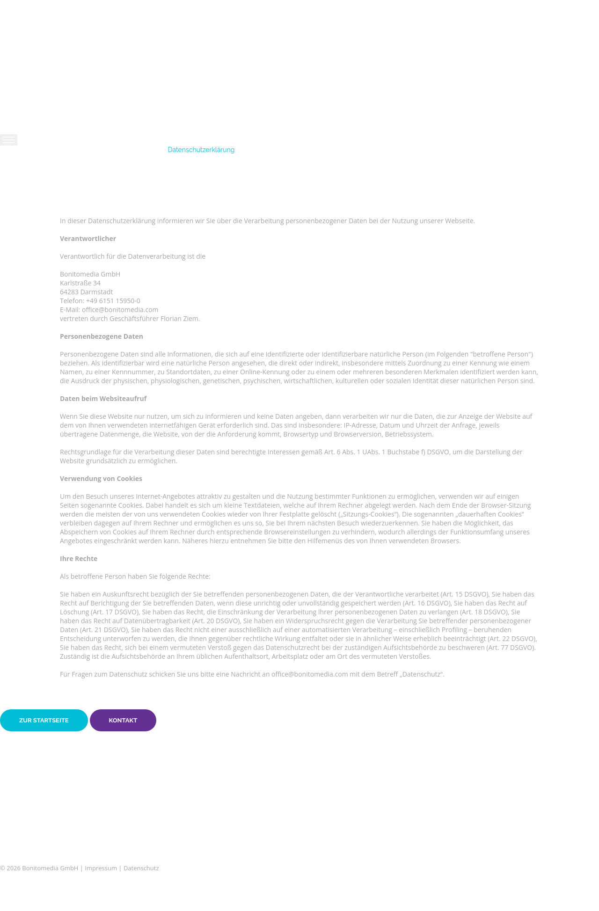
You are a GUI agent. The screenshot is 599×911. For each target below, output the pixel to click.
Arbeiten (25, 192)
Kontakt (23, 224)
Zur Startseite (44, 720)
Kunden (24, 208)
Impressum (101, 868)
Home (18, 159)
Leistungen (29, 175)
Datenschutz (141, 868)
